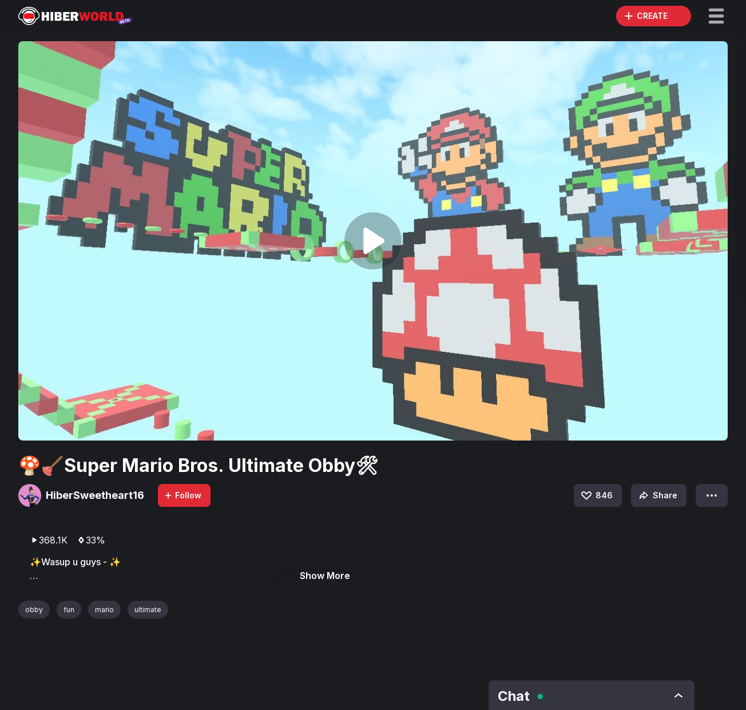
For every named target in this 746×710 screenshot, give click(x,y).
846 (596, 495)
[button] (716, 16)
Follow (182, 495)
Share (657, 495)
